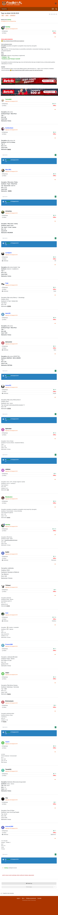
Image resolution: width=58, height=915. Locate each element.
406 (54, 132)
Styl (23, 898)
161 (54, 556)
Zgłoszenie (4, 155)
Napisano (11, 28)
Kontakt (39, 898)
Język (18, 898)
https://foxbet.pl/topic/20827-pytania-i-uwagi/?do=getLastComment (27, 70)
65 (55, 705)
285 (54, 317)
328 (54, 173)
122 (54, 677)
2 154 (54, 617)
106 (54, 433)
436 (54, 257)
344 (54, 746)
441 (54, 287)
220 (54, 215)
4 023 (54, 103)
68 (55, 473)
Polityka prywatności (31, 898)
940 (54, 501)
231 (54, 346)
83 (55, 589)
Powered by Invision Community (29, 900)
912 (54, 648)
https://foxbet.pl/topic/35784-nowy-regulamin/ (13, 40)
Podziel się (29, 883)
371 (54, 830)
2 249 (54, 31)
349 (54, 389)
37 (55, 802)
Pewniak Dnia (13, 21)
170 (54, 773)
